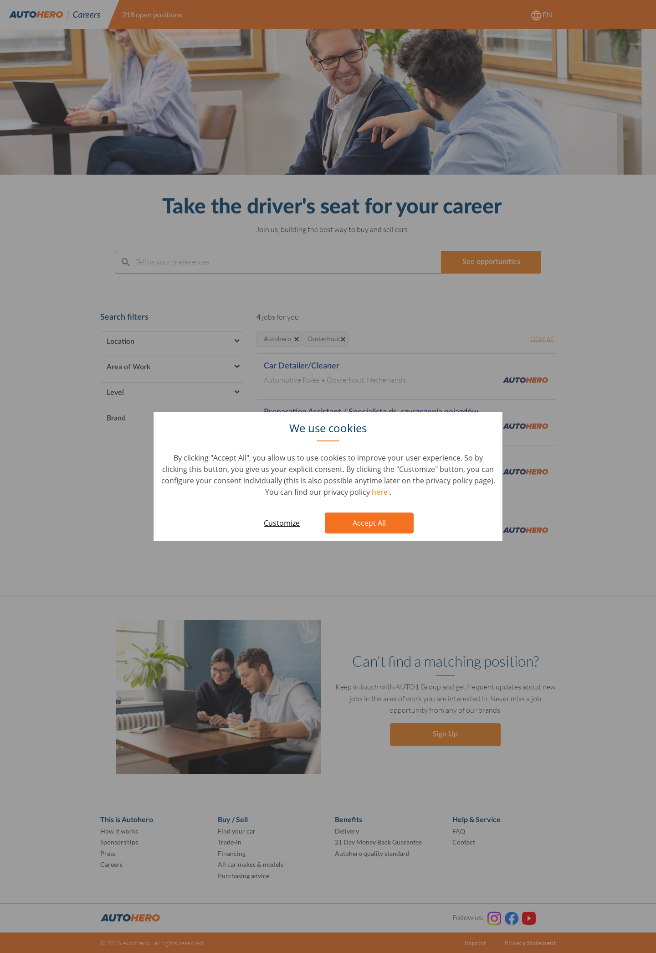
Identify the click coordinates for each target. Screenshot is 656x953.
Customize (282, 523)
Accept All (369, 523)
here (381, 492)
